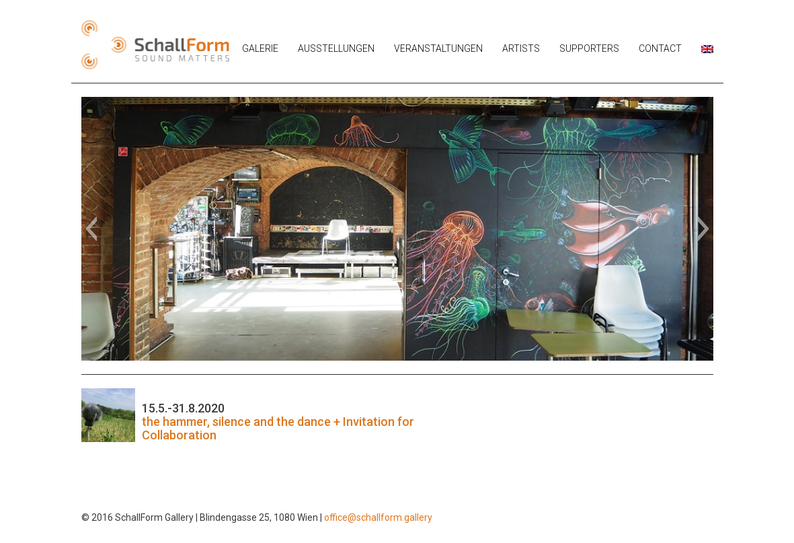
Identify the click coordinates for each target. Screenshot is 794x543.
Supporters (589, 48)
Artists (521, 48)
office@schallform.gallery (378, 517)
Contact (660, 48)
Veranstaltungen (438, 48)
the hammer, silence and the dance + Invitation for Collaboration (278, 428)
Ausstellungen (336, 48)
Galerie (260, 48)
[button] (91, 228)
